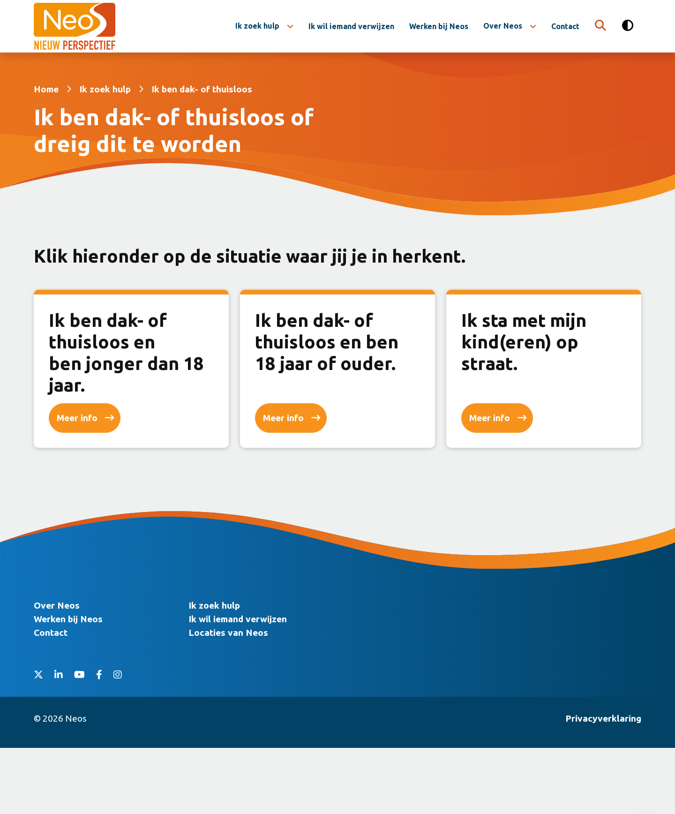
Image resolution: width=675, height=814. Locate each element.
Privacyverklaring (603, 784)
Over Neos (502, 26)
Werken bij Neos (438, 26)
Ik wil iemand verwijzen (351, 26)
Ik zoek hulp (257, 26)
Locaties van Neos (228, 698)
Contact (565, 26)
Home (46, 89)
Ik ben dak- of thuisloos (201, 89)
